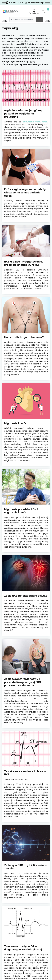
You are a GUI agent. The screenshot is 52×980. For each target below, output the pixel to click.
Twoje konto (34, 11)
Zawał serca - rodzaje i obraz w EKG (25, 773)
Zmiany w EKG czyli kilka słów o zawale (25, 866)
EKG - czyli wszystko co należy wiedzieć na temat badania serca (25, 192)
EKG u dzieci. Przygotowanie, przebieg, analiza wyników (23, 263)
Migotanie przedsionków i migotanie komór (21, 511)
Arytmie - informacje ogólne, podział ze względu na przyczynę (23, 113)
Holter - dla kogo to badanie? (24, 337)
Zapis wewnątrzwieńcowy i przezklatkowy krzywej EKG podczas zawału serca (22, 682)
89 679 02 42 (14, 2)
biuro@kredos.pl (34, 2)
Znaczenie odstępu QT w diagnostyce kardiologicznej (23, 948)
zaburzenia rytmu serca (35, 121)
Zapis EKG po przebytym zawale (25, 595)
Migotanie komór (15, 423)
